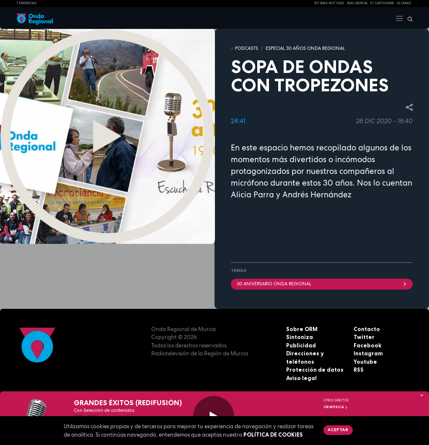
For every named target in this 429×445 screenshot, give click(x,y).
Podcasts (246, 48)
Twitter (364, 337)
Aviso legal (301, 378)
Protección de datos (315, 369)
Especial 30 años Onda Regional (305, 48)
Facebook (367, 345)
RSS (359, 369)
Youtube (365, 361)
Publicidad (301, 345)
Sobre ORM (302, 329)
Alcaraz (404, 3)
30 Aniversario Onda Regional (322, 284)
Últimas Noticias (329, 3)
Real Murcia (357, 3)
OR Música (335, 407)
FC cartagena (382, 3)
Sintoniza (299, 337)
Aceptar (338, 429)
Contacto (367, 329)
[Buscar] (408, 18)
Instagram (368, 353)
